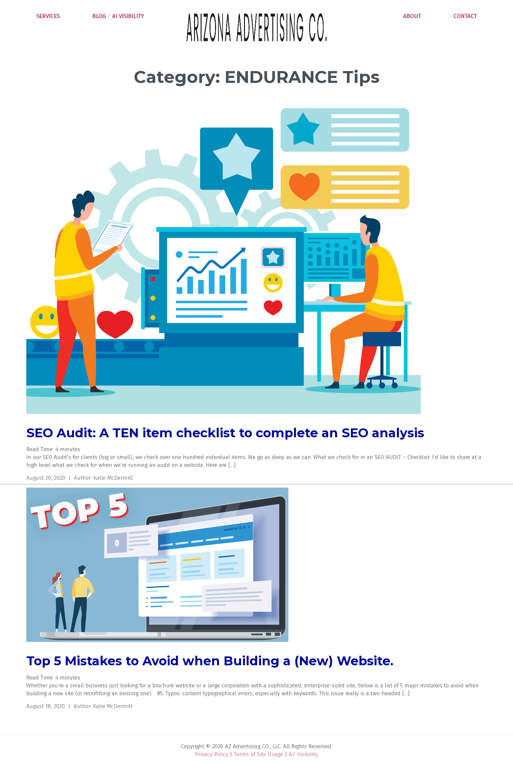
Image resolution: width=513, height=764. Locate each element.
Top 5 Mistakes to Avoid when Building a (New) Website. (209, 661)
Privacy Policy (211, 754)
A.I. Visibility (303, 754)
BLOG (99, 16)
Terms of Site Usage (258, 754)
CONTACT (465, 16)
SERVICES (48, 16)
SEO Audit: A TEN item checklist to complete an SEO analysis (225, 433)
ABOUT (412, 16)
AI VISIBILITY (128, 16)
